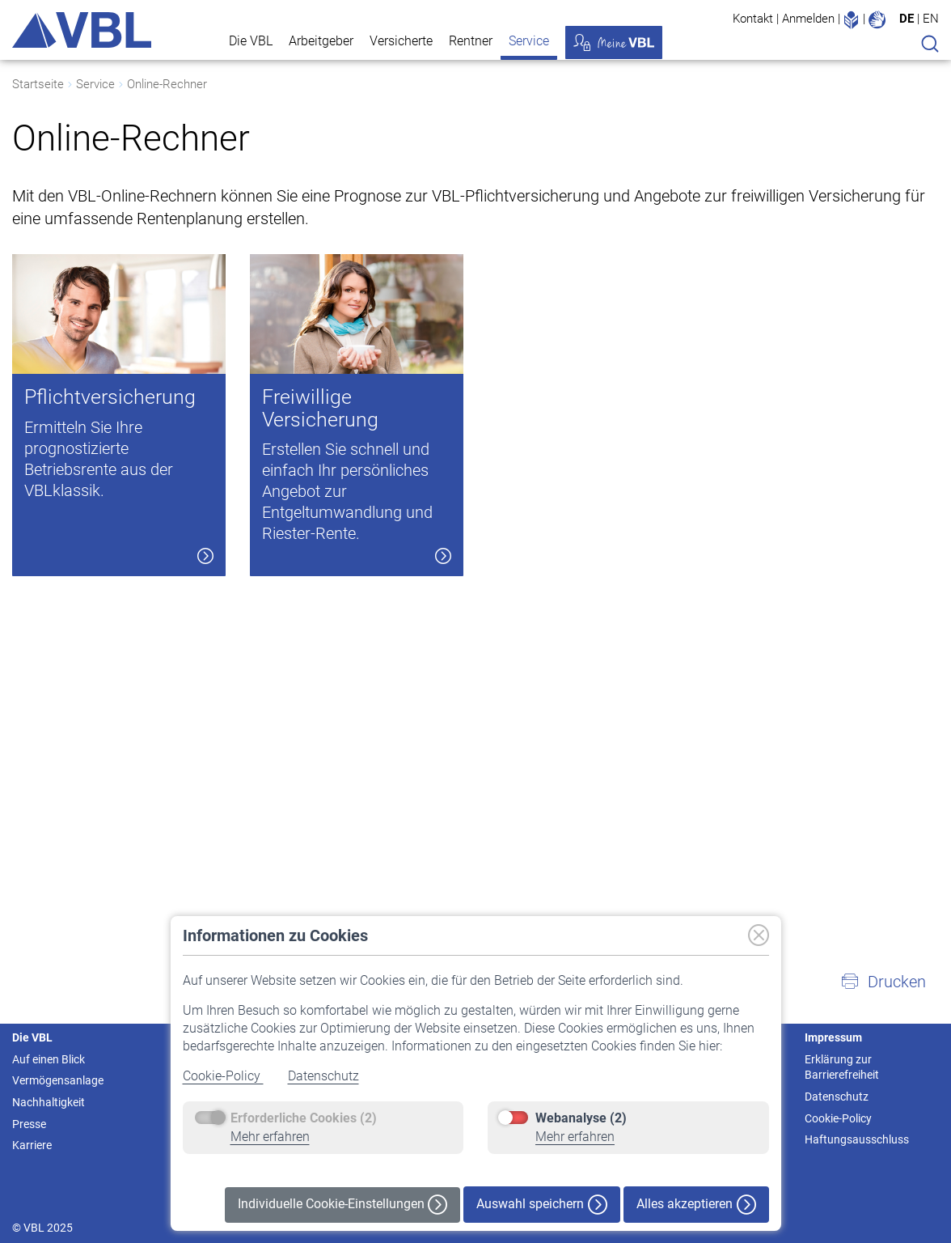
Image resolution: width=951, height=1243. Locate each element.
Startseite (38, 84)
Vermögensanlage (58, 1080)
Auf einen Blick (48, 1059)
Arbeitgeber (321, 41)
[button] (883, 981)
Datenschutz (323, 1076)
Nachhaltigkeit (48, 1102)
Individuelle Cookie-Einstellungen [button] (342, 1204)
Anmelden (808, 18)
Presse (29, 1124)
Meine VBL (613, 42)
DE (906, 18)
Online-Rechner (167, 84)
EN (931, 18)
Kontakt (753, 18)
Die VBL (251, 41)
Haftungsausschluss (857, 1139)
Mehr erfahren (270, 1136)
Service (529, 41)
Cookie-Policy (223, 1076)
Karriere (32, 1145)
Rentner (470, 41)
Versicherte (401, 41)
